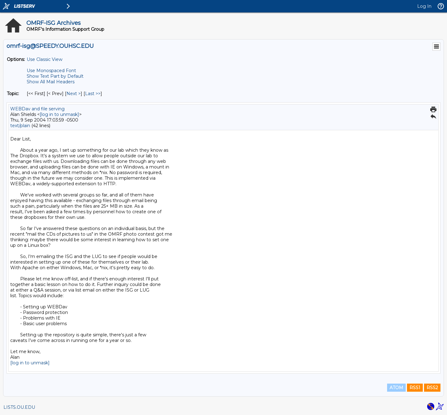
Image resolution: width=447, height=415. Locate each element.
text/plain (20, 125)
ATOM (396, 387)
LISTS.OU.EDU (19, 407)
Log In (424, 6)
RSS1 (414, 387)
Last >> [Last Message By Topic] (93, 93)
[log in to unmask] (59, 114)
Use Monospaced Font (51, 70)
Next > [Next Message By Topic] (73, 93)
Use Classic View (44, 59)
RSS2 (432, 387)
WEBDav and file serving (37, 109)
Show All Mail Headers (50, 82)
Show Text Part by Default (55, 76)
